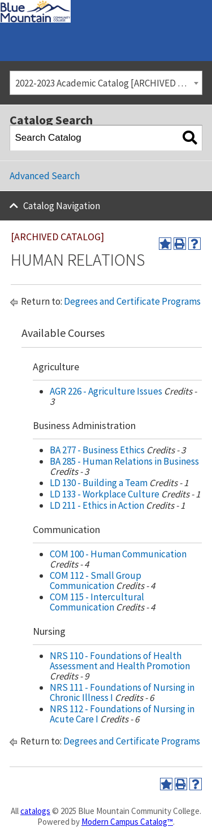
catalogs (35, 811)
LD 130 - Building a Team (99, 483)
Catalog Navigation (61, 206)
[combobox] (106, 83)
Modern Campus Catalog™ (127, 821)
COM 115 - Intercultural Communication (97, 602)
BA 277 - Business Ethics (97, 450)
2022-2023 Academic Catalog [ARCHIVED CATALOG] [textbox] (108, 83)
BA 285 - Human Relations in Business (124, 461)
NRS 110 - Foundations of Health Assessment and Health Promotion (120, 661)
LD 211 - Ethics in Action (97, 505)
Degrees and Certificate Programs (132, 301)
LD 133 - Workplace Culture (104, 494)
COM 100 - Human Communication (118, 554)
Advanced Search (45, 176)
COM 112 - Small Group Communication (95, 580)
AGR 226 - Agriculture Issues (106, 391)
